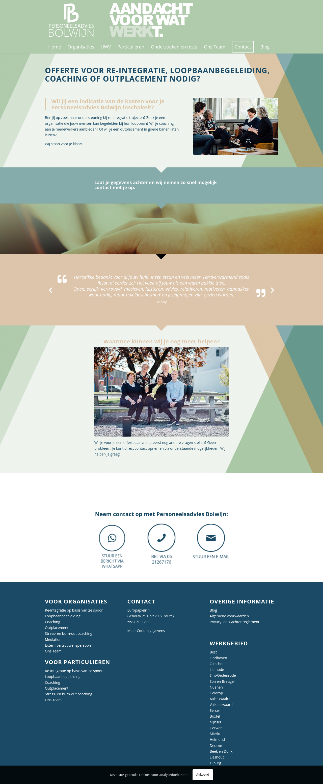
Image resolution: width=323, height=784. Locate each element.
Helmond (217, 739)
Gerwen (216, 727)
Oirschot (217, 663)
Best (213, 652)
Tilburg (215, 763)
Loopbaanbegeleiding (62, 616)
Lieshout (217, 757)
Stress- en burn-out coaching (68, 633)
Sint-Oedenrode (223, 675)
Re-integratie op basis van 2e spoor (74, 610)
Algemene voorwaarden (229, 616)
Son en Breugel (222, 681)
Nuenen (216, 687)
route (168, 616)
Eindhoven (218, 657)
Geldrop (216, 693)
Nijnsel (215, 722)
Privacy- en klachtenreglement (234, 621)
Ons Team (53, 651)
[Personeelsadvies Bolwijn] (124, 20)
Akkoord (202, 774)
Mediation (53, 639)
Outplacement (56, 627)
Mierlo (215, 733)
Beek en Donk (221, 751)
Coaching (52, 621)
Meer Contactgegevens (146, 630)
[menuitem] (54, 46)
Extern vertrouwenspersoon (68, 645)
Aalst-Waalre (220, 698)
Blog (213, 610)
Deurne (216, 745)
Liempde (217, 669)
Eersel (215, 710)
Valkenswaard (221, 704)
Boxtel (215, 716)
